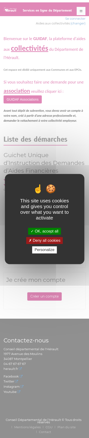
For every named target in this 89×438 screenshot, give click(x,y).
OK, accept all (44, 231)
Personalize (45, 250)
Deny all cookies (45, 240)
